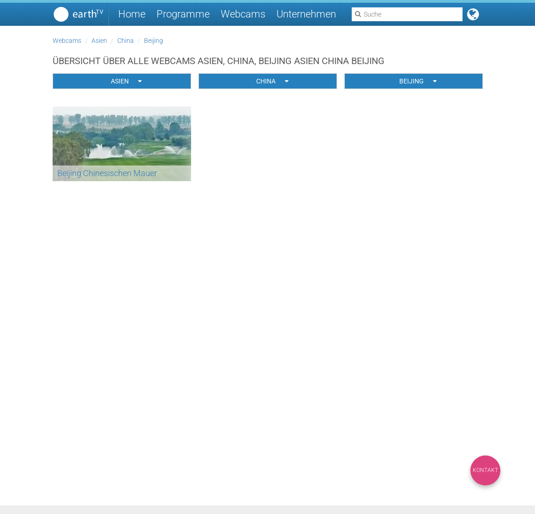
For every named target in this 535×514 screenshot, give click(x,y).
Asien (99, 40)
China (125, 40)
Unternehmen (306, 14)
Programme (183, 14)
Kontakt (485, 470)
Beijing (153, 40)
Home (131, 14)
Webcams (243, 14)
